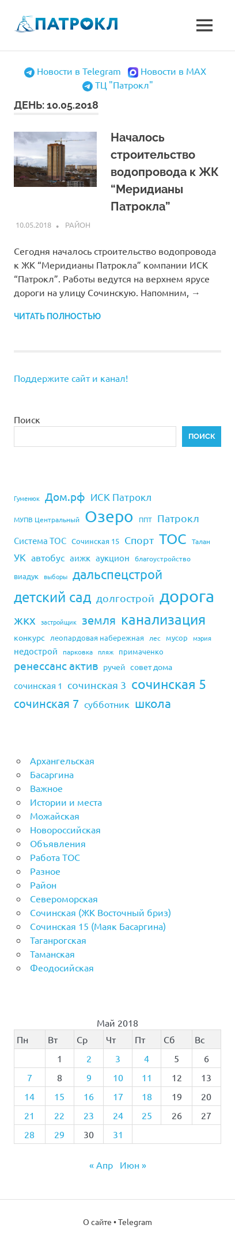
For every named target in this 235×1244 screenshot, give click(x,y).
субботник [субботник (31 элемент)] (107, 704)
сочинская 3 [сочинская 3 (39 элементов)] (96, 685)
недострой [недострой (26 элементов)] (36, 650)
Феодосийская (62, 967)
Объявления (58, 843)
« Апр (101, 1164)
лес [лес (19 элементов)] (155, 637)
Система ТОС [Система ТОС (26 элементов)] (40, 540)
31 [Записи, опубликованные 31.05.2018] (118, 1134)
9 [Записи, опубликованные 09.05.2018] (89, 1077)
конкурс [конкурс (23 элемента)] (29, 637)
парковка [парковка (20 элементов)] (78, 651)
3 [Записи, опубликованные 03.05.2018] (117, 1058)
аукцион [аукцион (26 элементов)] (113, 557)
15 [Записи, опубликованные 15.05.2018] (59, 1096)
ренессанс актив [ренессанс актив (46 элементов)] (56, 665)
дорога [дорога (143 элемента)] (187, 596)
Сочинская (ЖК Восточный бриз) (100, 912)
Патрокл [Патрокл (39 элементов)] (178, 518)
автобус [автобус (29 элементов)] (48, 557)
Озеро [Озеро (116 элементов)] (109, 516)
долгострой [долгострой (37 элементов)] (125, 598)
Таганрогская (58, 940)
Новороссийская (65, 829)
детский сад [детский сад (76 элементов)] (52, 596)
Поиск (27, 419)
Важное (46, 788)
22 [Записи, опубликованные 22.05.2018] (59, 1115)
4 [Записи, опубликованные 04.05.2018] (146, 1058)
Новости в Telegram (79, 70)
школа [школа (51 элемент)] (153, 702)
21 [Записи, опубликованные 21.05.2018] (29, 1115)
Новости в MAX (173, 70)
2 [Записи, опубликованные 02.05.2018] (89, 1058)
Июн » (133, 1164)
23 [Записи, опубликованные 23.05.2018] (89, 1115)
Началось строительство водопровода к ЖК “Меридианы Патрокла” (165, 172)
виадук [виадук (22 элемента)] (26, 576)
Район (77, 224)
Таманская (52, 953)
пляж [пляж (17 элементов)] (105, 651)
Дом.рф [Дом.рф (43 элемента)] (65, 496)
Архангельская (62, 760)
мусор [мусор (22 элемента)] (177, 637)
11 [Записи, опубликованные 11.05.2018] (147, 1077)
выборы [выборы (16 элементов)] (55, 576)
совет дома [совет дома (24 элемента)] (151, 666)
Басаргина (52, 774)
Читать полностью (57, 316)
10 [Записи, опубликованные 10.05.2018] (118, 1077)
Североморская (64, 898)
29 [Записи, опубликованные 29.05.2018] (59, 1134)
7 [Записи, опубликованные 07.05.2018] (29, 1077)
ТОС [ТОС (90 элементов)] (173, 539)
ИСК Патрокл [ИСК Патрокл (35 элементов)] (120, 497)
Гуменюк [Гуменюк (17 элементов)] (27, 498)
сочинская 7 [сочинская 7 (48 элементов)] (46, 703)
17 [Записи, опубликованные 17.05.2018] (118, 1096)
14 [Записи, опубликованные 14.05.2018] (29, 1096)
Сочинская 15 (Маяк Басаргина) (98, 926)
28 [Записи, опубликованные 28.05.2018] (29, 1134)
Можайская (54, 815)
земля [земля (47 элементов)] (99, 620)
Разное (45, 870)
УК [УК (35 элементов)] (20, 557)
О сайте (97, 1221)
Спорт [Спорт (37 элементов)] (139, 540)
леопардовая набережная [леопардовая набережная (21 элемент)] (97, 637)
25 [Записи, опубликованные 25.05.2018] (147, 1115)
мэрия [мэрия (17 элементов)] (202, 637)
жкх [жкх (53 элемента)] (25, 619)
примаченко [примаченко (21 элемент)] (141, 651)
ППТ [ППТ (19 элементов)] (145, 519)
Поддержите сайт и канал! (71, 378)
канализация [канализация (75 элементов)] (163, 619)
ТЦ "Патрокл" (124, 84)
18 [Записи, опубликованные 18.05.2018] (147, 1096)
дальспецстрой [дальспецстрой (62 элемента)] (117, 574)
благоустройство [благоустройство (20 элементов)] (163, 558)
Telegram (135, 1221)
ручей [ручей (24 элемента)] (114, 666)
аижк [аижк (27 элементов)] (80, 557)
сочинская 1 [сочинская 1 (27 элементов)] (38, 685)
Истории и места (66, 801)
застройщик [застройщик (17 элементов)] (59, 621)
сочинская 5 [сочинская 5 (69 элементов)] (168, 683)
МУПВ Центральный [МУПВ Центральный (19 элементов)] (46, 519)
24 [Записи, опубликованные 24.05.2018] (118, 1115)
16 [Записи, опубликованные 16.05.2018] (89, 1096)
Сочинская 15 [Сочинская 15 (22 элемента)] (95, 541)
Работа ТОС (55, 857)
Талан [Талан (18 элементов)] (201, 541)
